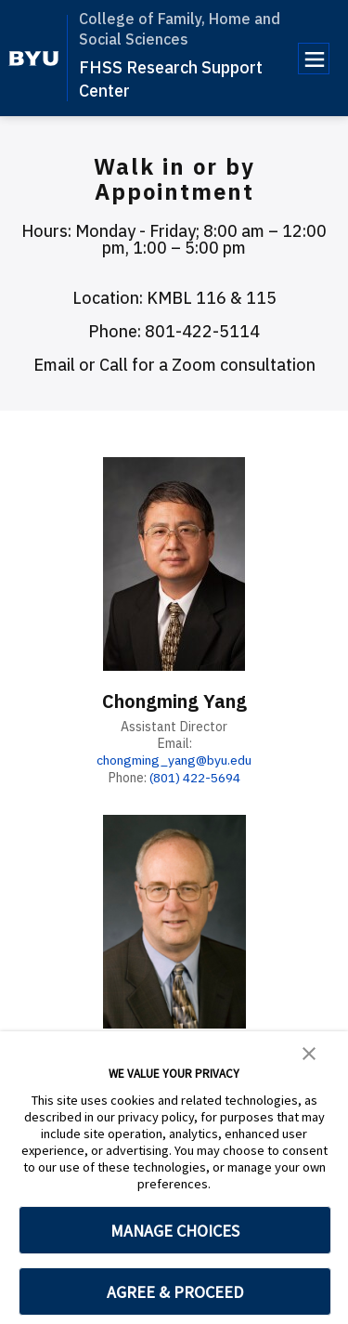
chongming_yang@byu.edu (174, 759)
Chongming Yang (174, 701)
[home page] (33, 58)
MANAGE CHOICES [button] (174, 1230)
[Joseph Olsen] (174, 920)
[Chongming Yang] (174, 564)
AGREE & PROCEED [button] (175, 1292)
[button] (309, 1051)
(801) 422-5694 (195, 776)
